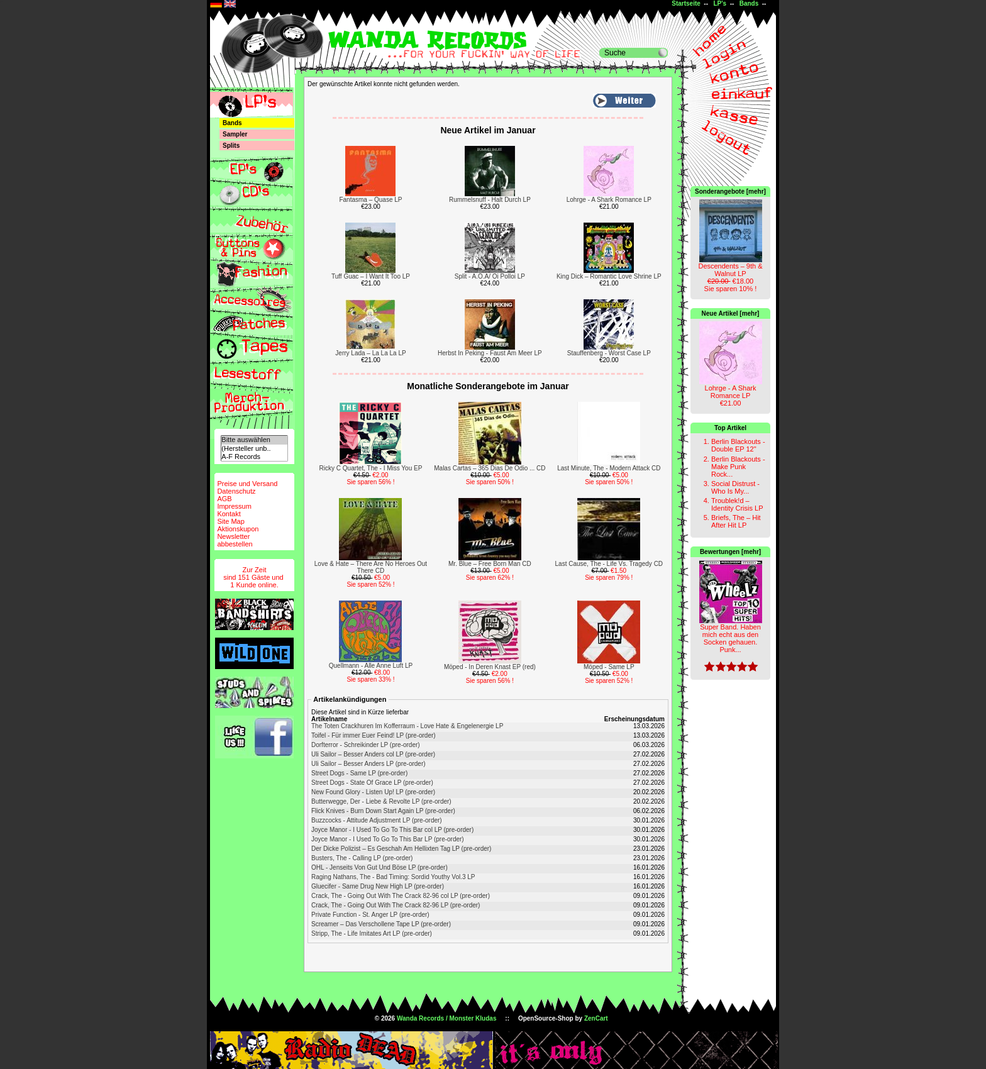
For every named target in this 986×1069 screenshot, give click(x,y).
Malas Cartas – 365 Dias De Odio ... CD (489, 468)
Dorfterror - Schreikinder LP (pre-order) (365, 744)
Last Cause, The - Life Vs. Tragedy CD (609, 563)
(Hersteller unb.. (254, 449)
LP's (719, 3)
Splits (231, 145)
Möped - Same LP (609, 666)
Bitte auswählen (254, 440)
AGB (224, 498)
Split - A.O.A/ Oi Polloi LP (490, 276)
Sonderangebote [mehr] (730, 191)
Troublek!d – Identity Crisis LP (737, 504)
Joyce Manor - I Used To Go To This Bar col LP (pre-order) (392, 829)
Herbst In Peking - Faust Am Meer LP (490, 353)
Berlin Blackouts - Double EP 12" (738, 445)
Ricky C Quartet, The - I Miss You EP (371, 468)
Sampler (235, 134)
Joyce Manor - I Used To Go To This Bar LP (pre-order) (387, 839)
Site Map (230, 521)
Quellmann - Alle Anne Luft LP (371, 665)
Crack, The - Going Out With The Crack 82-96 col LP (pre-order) (400, 895)
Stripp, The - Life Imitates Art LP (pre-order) (371, 933)
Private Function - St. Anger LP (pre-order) (370, 914)
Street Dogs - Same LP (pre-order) (359, 773)
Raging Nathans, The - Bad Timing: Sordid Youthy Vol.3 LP (393, 876)
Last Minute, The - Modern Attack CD (608, 468)
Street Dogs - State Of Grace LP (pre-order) (372, 782)
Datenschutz (236, 491)
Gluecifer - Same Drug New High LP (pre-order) (377, 886)
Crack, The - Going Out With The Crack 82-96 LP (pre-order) (395, 905)
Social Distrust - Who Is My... (735, 487)
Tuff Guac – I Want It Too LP (370, 276)
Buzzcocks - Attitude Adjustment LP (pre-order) (376, 820)
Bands (749, 3)
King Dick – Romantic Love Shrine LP (609, 276)
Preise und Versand (247, 483)
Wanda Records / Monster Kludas (447, 1018)
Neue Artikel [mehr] (731, 313)
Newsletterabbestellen (234, 540)
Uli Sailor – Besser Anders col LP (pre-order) (373, 754)
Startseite (686, 3)
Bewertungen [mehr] (730, 551)
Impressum (234, 506)
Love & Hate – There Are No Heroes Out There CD (370, 567)
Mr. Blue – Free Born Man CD (489, 563)
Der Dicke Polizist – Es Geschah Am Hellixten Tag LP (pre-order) (401, 848)
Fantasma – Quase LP (370, 199)
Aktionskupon (237, 529)
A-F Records (254, 457)
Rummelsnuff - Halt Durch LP (490, 199)
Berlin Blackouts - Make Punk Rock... (738, 466)
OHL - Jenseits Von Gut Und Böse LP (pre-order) (379, 867)
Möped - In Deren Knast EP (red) (490, 666)
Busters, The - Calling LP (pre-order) (362, 858)
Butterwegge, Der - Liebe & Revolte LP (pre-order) (381, 801)
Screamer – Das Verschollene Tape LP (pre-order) (381, 924)
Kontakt (228, 514)
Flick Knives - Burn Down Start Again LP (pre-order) (383, 810)
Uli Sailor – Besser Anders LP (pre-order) (368, 763)
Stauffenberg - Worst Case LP (609, 353)
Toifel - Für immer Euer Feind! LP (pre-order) (373, 735)
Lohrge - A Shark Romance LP (609, 199)
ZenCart (596, 1018)
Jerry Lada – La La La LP (370, 353)
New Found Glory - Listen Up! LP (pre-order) (373, 792)
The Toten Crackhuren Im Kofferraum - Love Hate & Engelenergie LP (407, 726)
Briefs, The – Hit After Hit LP (736, 521)
